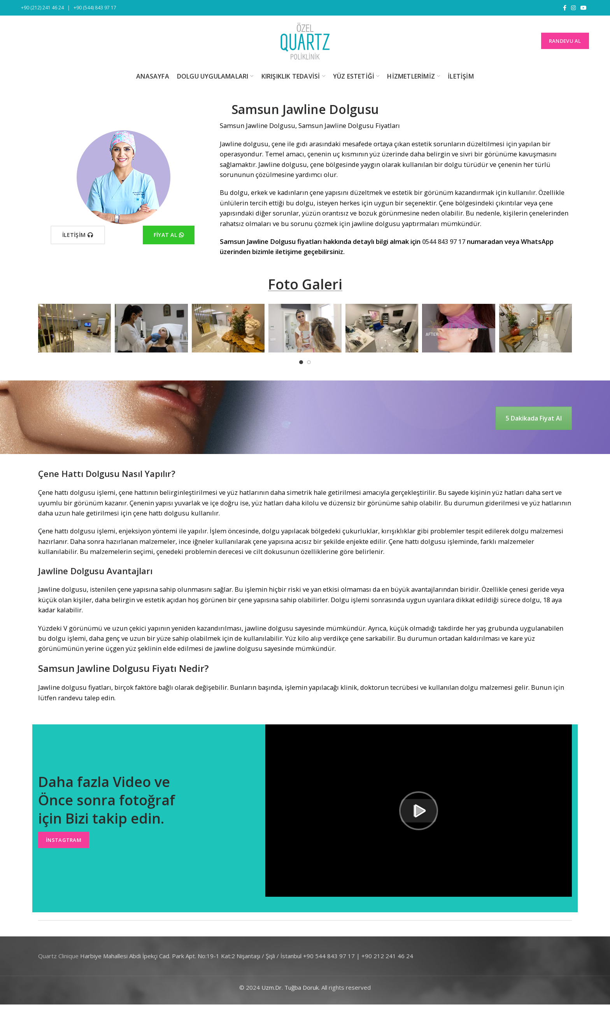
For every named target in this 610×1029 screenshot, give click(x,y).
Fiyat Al (169, 235)
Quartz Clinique (58, 956)
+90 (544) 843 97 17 (95, 7)
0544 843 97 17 (443, 241)
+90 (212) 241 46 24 (42, 7)
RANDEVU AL (565, 40)
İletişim (77, 235)
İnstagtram (63, 839)
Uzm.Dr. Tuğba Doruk (290, 987)
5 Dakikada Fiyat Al (534, 418)
